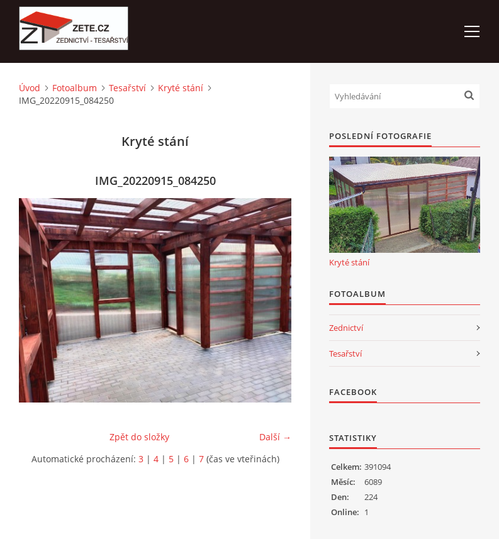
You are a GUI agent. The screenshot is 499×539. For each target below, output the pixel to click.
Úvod (29, 88)
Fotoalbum (74, 88)
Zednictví (346, 327)
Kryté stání (180, 88)
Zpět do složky (139, 437)
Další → (275, 437)
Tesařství (127, 88)
